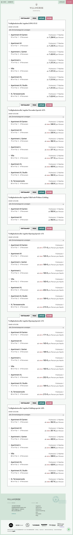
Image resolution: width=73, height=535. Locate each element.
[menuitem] (46, 506)
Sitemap (36, 529)
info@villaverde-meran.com (19, 507)
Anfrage (41, 18)
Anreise (14, 513)
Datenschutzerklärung (49, 529)
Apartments (39, 507)
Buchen (69, 2)
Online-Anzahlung (40, 510)
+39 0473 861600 (16, 506)
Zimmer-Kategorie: (13, 27)
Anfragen (62, 2)
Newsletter (38, 514)
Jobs (37, 512)
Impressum (41, 529)
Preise (34, 18)
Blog (37, 515)
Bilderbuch (38, 509)
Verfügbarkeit (25, 18)
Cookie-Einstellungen (58, 529)
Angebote (10, 2)
